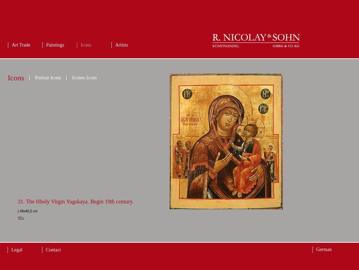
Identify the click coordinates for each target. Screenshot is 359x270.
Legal (16, 249)
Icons (86, 45)
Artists (121, 45)
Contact (53, 249)
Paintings (55, 45)
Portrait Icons (48, 77)
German (324, 249)
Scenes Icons (84, 77)
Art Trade (21, 45)
